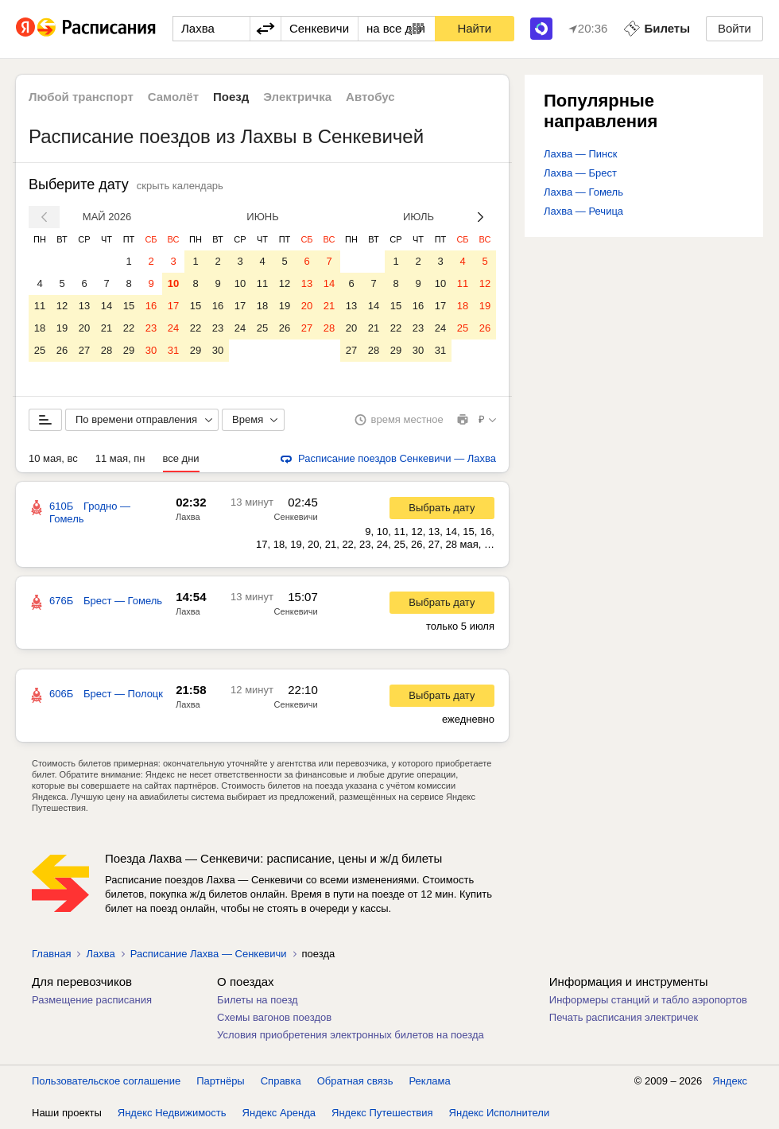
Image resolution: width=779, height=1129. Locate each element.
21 (106, 328)
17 (173, 306)
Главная (51, 954)
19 (62, 328)
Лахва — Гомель (583, 192)
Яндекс (729, 1081)
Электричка (297, 96)
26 (62, 350)
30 (151, 350)
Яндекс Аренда (279, 1113)
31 (173, 350)
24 (173, 328)
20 (84, 328)
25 (39, 350)
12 (62, 306)
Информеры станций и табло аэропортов (648, 1000)
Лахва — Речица (583, 211)
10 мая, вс (53, 458)
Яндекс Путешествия (382, 1113)
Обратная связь (355, 1081)
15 (128, 306)
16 (151, 306)
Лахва (188, 517)
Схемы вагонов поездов (274, 1017)
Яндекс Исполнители (499, 1113)
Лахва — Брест (580, 173)
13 (84, 306)
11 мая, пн (120, 458)
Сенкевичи (296, 517)
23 (151, 328)
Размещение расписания (92, 1000)
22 (128, 328)
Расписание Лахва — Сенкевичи (208, 954)
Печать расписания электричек (623, 1017)
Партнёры (220, 1081)
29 (128, 350)
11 (39, 306)
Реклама (430, 1081)
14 (106, 306)
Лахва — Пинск (580, 154)
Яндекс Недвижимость (172, 1113)
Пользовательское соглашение (106, 1081)
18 (39, 328)
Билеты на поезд (257, 1000)
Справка (281, 1081)
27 (84, 350)
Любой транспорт (81, 96)
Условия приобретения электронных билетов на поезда (350, 1035)
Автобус (370, 96)
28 (106, 350)
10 (173, 283)
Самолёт (173, 96)
